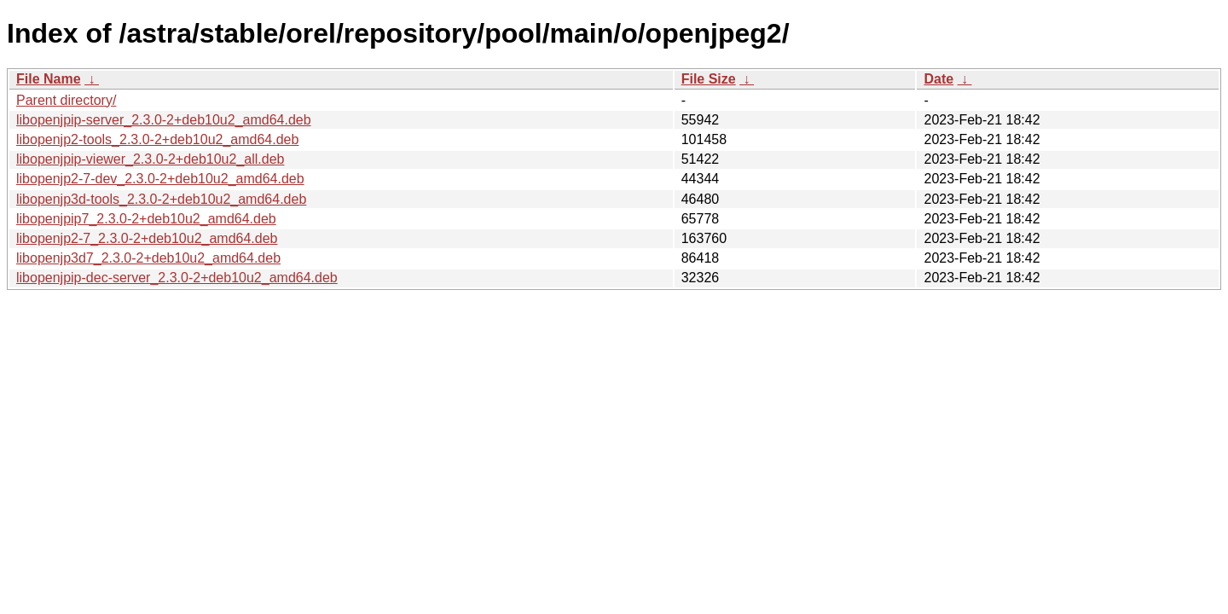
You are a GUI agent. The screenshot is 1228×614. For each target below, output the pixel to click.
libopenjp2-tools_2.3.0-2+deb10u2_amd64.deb (157, 139)
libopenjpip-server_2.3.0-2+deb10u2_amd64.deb (163, 120)
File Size (708, 79)
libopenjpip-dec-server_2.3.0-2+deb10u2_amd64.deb (177, 277)
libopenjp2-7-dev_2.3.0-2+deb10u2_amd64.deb (160, 178)
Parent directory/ (66, 100)
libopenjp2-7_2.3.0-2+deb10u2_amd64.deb (146, 238)
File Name (48, 79)
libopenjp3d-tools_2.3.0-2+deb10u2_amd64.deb (161, 199)
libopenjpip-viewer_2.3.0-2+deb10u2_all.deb (150, 159)
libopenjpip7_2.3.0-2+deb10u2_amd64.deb (146, 218)
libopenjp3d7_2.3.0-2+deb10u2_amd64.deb (148, 258)
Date (938, 79)
